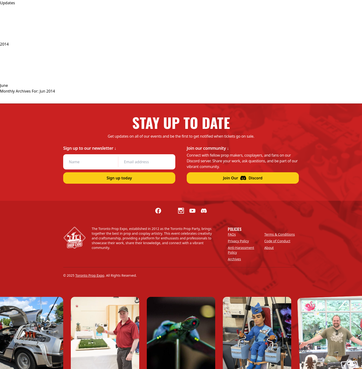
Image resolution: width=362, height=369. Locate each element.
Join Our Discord (242, 178)
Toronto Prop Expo (89, 275)
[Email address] (145, 162)
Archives (234, 259)
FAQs (232, 234)
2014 (4, 44)
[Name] (90, 162)
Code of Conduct (277, 241)
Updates (7, 2)
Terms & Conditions (279, 234)
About (269, 247)
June (4, 85)
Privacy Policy (238, 241)
